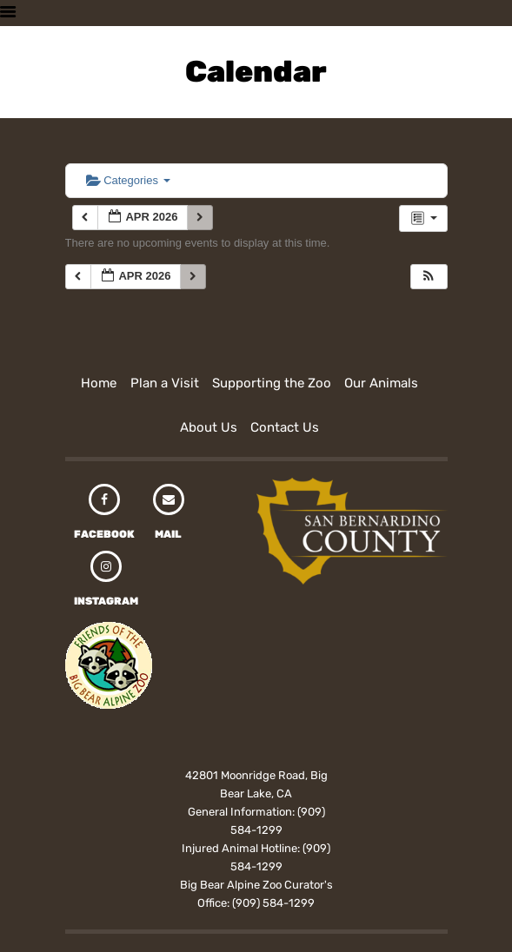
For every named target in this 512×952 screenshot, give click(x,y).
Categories (128, 180)
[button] (428, 276)
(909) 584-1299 (273, 902)
